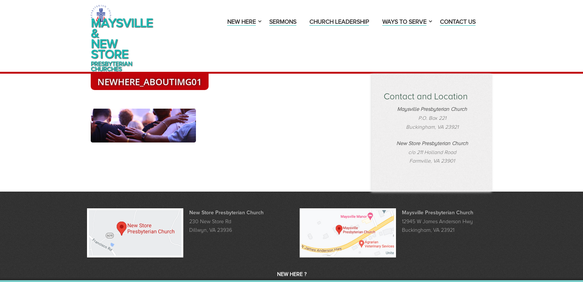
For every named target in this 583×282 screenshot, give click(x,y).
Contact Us (458, 22)
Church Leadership (339, 22)
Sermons (282, 22)
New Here (241, 22)
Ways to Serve (404, 22)
